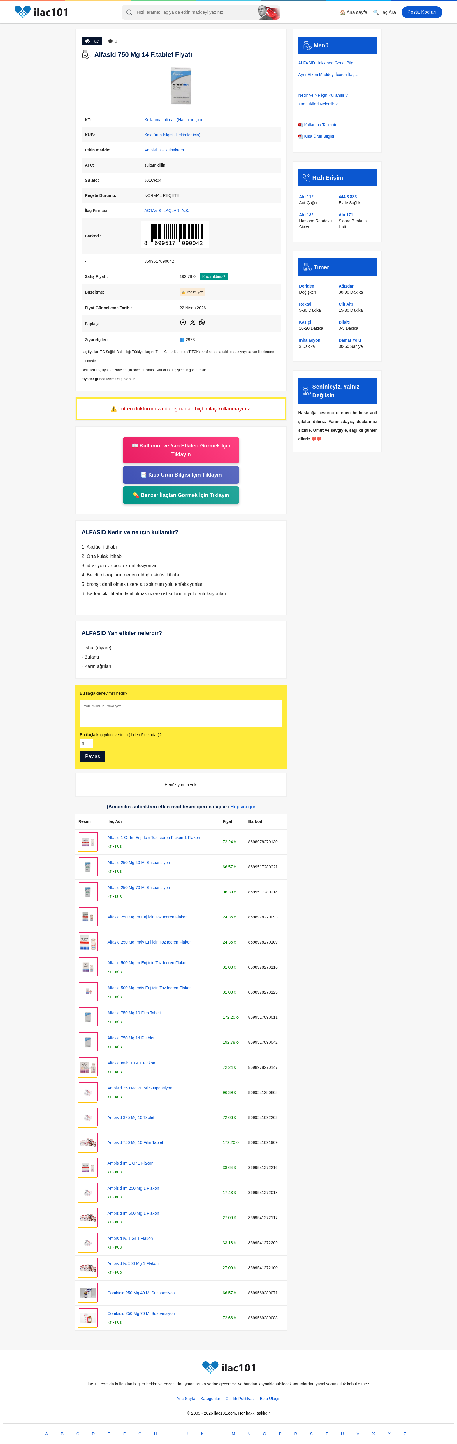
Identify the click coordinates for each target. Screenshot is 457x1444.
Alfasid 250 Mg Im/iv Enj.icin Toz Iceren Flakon (149, 942)
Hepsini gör (242, 807)
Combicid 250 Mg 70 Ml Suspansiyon (141, 1313)
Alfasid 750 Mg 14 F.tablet (130, 1038)
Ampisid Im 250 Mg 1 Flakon (133, 1188)
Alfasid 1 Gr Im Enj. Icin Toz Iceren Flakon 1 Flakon (153, 837)
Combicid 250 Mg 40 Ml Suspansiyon (141, 1292)
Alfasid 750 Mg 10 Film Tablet (134, 1013)
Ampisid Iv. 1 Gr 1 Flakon (130, 1238)
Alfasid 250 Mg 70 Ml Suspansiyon (138, 887)
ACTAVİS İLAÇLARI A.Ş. (166, 210)
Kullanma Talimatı (317, 124)
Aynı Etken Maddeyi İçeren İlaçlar (328, 74)
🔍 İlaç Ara (384, 12)
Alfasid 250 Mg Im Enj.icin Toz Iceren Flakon (147, 917)
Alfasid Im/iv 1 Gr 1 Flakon (131, 1063)
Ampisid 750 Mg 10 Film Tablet (135, 1142)
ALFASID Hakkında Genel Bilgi (326, 63)
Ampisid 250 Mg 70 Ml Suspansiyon (139, 1088)
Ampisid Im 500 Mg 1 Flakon (133, 1213)
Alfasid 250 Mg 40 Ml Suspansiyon (138, 862)
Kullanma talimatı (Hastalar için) (173, 119)
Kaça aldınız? (213, 276)
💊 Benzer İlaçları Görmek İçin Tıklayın (181, 495)
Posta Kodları (422, 12)
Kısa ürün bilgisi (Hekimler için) (172, 135)
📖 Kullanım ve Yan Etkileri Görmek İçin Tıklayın (181, 450)
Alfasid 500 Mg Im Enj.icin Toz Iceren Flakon (147, 962)
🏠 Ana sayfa (354, 12)
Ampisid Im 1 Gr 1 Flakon (130, 1163)
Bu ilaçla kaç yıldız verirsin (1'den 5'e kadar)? (120, 734)
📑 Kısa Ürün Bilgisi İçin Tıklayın (181, 475)
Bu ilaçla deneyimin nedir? (103, 693)
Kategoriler (210, 1398)
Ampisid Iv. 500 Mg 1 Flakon (133, 1263)
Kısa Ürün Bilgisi (316, 136)
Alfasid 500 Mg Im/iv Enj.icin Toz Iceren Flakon (149, 987)
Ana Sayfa (185, 1398)
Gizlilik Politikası (240, 1398)
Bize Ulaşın (270, 1398)
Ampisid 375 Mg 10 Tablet (130, 1117)
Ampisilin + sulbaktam (164, 150)
